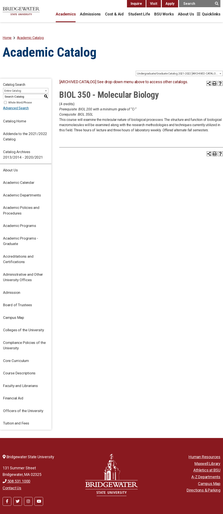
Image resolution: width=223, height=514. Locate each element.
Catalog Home (14, 121)
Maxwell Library (207, 463)
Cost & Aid (114, 14)
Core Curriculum (16, 360)
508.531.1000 (16, 481)
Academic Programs (19, 225)
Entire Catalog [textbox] (12, 90)
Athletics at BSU (206, 470)
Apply (170, 4)
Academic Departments (22, 195)
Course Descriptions (19, 373)
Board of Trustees (17, 305)
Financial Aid (13, 398)
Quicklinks (211, 14)
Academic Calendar (18, 182)
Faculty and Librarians (20, 386)
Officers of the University (23, 411)
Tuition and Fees (16, 423)
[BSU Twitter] (17, 501)
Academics (66, 14)
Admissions (90, 14)
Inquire (136, 4)
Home (7, 38)
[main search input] (199, 3)
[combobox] (179, 73)
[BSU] (21, 11)
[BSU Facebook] (7, 501)
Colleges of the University (23, 330)
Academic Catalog (30, 38)
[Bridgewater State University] (111, 474)
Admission (11, 292)
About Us (186, 14)
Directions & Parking (203, 490)
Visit (153, 4)
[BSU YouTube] (38, 501)
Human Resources (204, 457)
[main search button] (216, 3)
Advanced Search (16, 108)
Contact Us (12, 488)
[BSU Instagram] (28, 501)
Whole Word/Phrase (20, 102)
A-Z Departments (205, 477)
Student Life (139, 14)
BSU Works (164, 14)
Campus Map (13, 317)
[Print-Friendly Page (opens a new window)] (214, 83)
